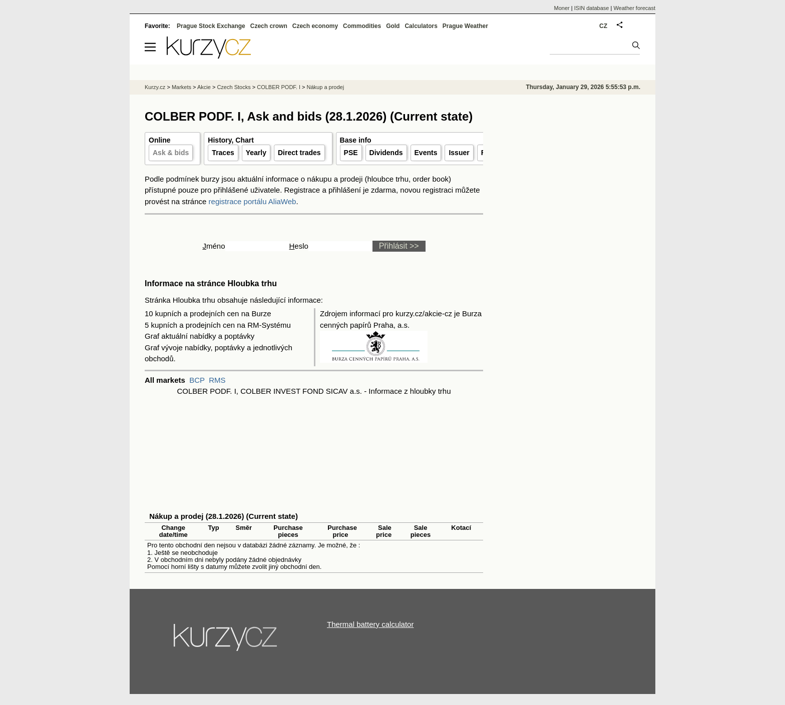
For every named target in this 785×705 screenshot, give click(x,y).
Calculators (421, 26)
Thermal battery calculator (370, 624)
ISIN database (591, 8)
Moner (562, 8)
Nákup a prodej (325, 87)
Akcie (204, 87)
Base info (355, 140)
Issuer (459, 153)
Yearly (256, 153)
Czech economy (315, 26)
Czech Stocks (233, 87)
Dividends (386, 153)
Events (426, 153)
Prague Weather (465, 26)
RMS (217, 380)
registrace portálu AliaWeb (252, 201)
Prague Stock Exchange (211, 26)
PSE (351, 153)
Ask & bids (171, 153)
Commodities (362, 26)
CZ (603, 26)
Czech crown (268, 26)
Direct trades (299, 153)
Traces (223, 153)
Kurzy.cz (155, 87)
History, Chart (231, 140)
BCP (197, 380)
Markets (181, 87)
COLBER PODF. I (278, 87)
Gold (393, 26)
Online (160, 140)
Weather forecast (634, 8)
